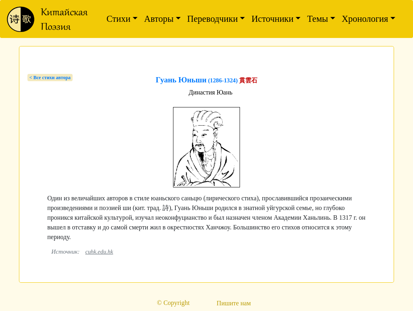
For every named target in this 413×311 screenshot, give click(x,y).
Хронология (365, 19)
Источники (272, 19)
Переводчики (212, 19)
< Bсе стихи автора (50, 77)
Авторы (158, 19)
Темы (317, 19)
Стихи (118, 19)
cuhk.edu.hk (99, 251)
